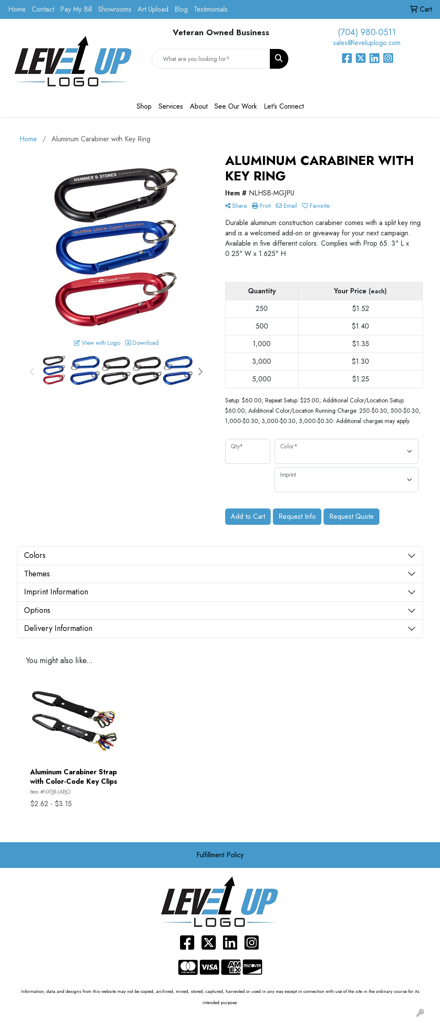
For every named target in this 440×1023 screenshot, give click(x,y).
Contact (43, 9)
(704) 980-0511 (367, 32)
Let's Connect (284, 106)
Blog (181, 9)
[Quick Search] (211, 59)
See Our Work (235, 106)
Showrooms (114, 9)
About (199, 106)
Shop (144, 106)
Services (171, 106)
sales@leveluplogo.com (366, 43)
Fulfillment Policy (220, 855)
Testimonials (211, 9)
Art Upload (153, 9)
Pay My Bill (76, 9)
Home (17, 9)
